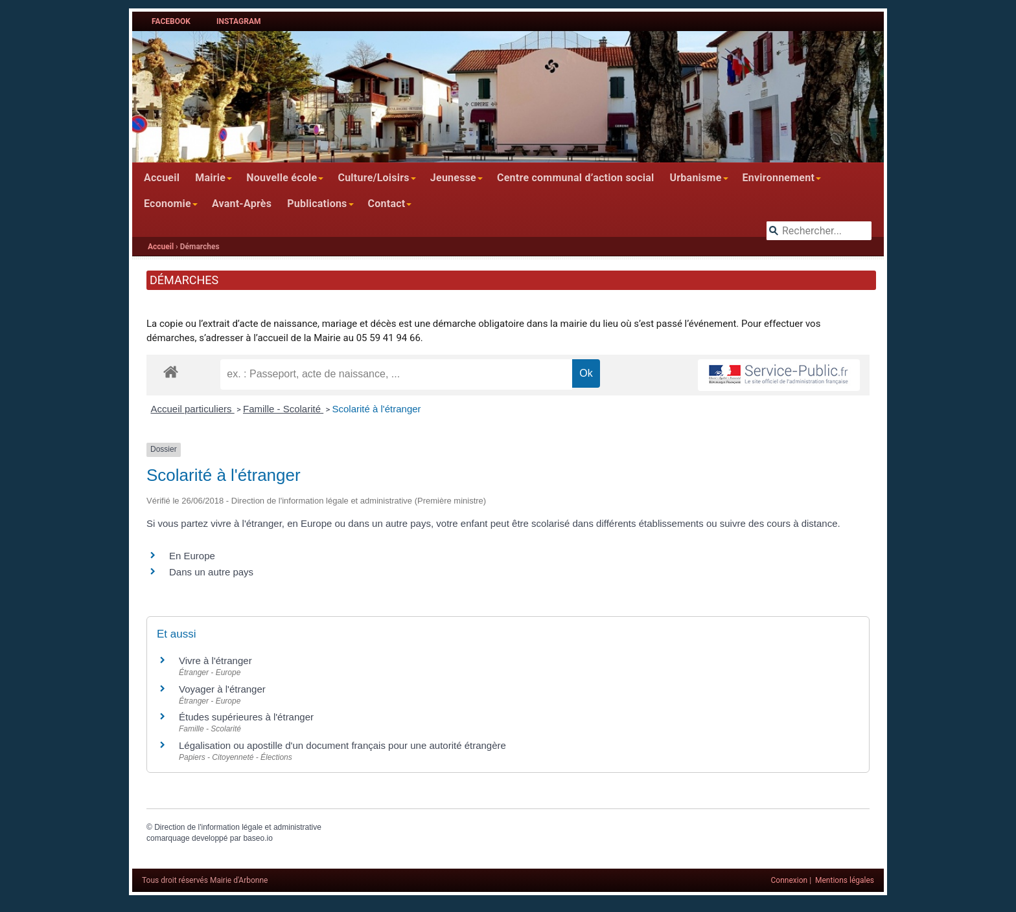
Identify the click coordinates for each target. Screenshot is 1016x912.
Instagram (238, 21)
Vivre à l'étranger (215, 660)
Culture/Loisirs (373, 178)
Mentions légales (844, 880)
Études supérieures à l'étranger (246, 716)
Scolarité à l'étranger (376, 408)
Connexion (789, 880)
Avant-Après (241, 203)
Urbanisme (695, 178)
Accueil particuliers (193, 408)
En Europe (192, 555)
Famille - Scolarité (283, 408)
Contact (387, 203)
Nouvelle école (281, 178)
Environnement (779, 178)
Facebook (171, 21)
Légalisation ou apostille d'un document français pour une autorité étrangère (342, 745)
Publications (317, 203)
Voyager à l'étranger (222, 689)
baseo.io (257, 838)
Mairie (210, 178)
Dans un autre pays (211, 571)
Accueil (161, 178)
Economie (167, 203)
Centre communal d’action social (575, 178)
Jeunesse (453, 178)
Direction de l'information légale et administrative (237, 827)
